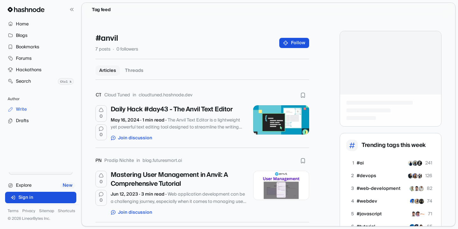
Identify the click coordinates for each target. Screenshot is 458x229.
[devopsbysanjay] (415, 176)
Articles (107, 70)
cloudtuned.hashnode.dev (165, 95)
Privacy (28, 211)
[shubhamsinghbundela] (416, 188)
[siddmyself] (410, 176)
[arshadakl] (412, 201)
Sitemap (46, 211)
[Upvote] (101, 113)
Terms (13, 211)
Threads (134, 70)
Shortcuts (66, 211)
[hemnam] (415, 163)
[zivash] (419, 163)
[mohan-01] (421, 188)
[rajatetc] (412, 188)
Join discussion (132, 138)
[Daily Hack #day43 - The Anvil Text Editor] (281, 120)
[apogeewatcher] (422, 214)
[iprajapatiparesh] (417, 201)
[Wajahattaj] (410, 163)
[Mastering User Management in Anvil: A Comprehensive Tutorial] (281, 185)
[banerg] (421, 201)
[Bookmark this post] (302, 95)
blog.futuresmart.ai (162, 160)
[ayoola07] (419, 176)
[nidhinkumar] (418, 214)
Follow (294, 43)
